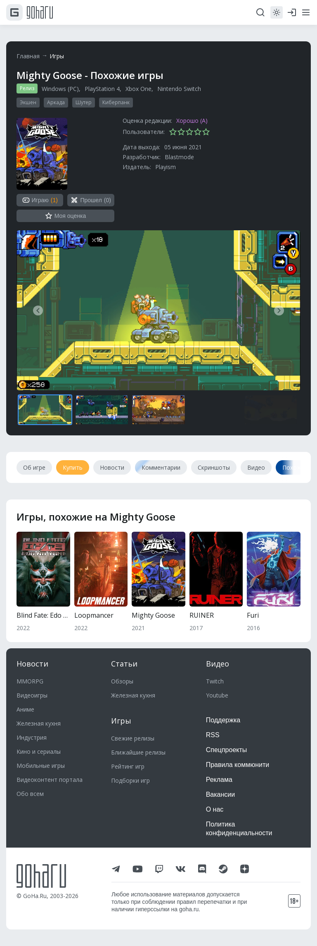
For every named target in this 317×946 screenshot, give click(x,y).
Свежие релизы (132, 738)
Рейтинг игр (127, 766)
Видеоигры (32, 695)
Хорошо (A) (192, 120)
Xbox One (138, 89)
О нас (215, 809)
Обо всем (30, 794)
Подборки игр (130, 780)
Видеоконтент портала (50, 780)
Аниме (25, 709)
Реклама (219, 779)
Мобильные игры (41, 765)
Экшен (28, 102)
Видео (217, 664)
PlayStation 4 (102, 89)
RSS (213, 734)
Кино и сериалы (39, 751)
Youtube (217, 695)
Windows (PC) (60, 89)
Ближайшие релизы (138, 752)
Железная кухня (39, 723)
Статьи (124, 664)
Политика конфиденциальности (239, 828)
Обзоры (122, 681)
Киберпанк (116, 102)
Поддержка (223, 720)
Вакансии (220, 794)
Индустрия (32, 737)
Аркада (56, 102)
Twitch (215, 681)
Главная (28, 56)
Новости (32, 664)
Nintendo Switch (179, 89)
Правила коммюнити (238, 764)
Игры (57, 56)
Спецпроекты (226, 749)
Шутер (84, 102)
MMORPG (30, 681)
